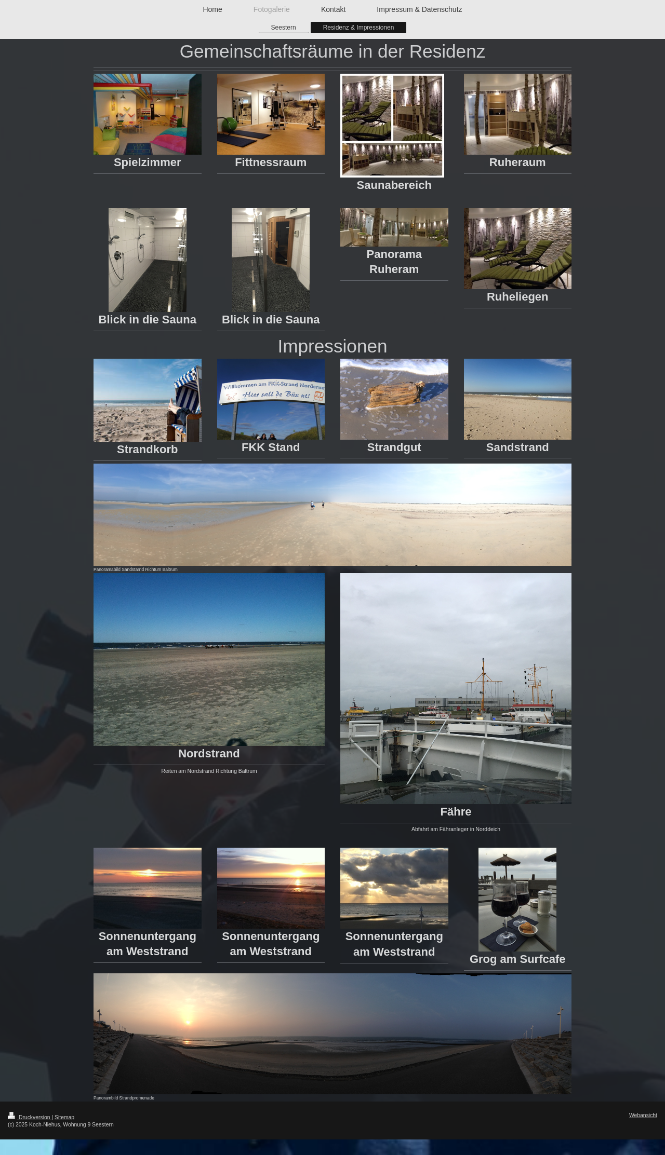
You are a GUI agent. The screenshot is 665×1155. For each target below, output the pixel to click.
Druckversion (29, 1117)
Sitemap (64, 1117)
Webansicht (643, 1115)
